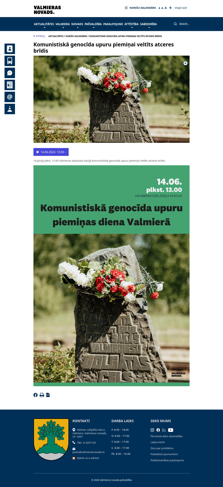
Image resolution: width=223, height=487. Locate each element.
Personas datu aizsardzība (167, 436)
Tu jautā (10, 73)
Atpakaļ (39, 36)
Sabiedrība (148, 25)
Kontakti (10, 49)
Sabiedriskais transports (10, 61)
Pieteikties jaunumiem (10, 97)
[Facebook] (36, 396)
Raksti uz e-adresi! (88, 458)
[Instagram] (153, 429)
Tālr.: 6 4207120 (86, 442)
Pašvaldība (93, 25)
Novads (77, 25)
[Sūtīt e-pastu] (74, 448)
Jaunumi (10, 85)
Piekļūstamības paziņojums (167, 460)
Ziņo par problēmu (162, 448)
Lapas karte (158, 442)
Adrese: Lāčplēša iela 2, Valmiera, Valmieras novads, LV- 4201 (89, 433)
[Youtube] (172, 429)
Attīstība (131, 25)
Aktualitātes (44, 25)
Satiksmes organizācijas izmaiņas (10, 109)
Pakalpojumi (113, 24)
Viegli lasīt (181, 7)
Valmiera (63, 25)
